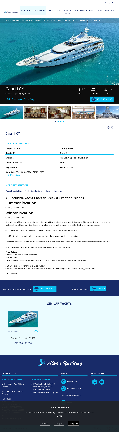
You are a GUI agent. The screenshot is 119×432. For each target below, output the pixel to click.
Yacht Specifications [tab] (34, 191)
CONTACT (109, 10)
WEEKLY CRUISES (67, 12)
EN (113, 3)
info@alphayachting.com (47, 392)
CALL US (98, 289)
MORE (59, 416)
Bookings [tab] (58, 191)
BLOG (91, 10)
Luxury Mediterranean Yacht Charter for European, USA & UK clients (29, 20)
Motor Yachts (85, 20)
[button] (108, 3)
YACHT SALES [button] (79, 10)
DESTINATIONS (54, 10)
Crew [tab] (48, 191)
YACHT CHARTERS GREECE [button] (32, 10)
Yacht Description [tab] (13, 191)
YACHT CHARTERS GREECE (67, 20)
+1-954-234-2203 (42, 389)
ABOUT (99, 10)
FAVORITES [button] (69, 381)
